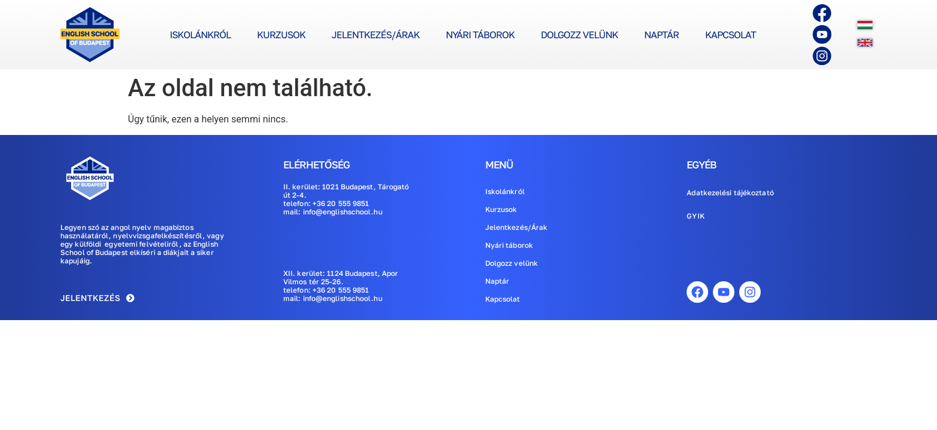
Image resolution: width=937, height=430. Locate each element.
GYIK (695, 215)
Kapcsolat (730, 35)
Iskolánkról (200, 35)
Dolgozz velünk (579, 35)
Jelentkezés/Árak (375, 35)
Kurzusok (281, 35)
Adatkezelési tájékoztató (730, 192)
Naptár (661, 35)
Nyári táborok (480, 35)
